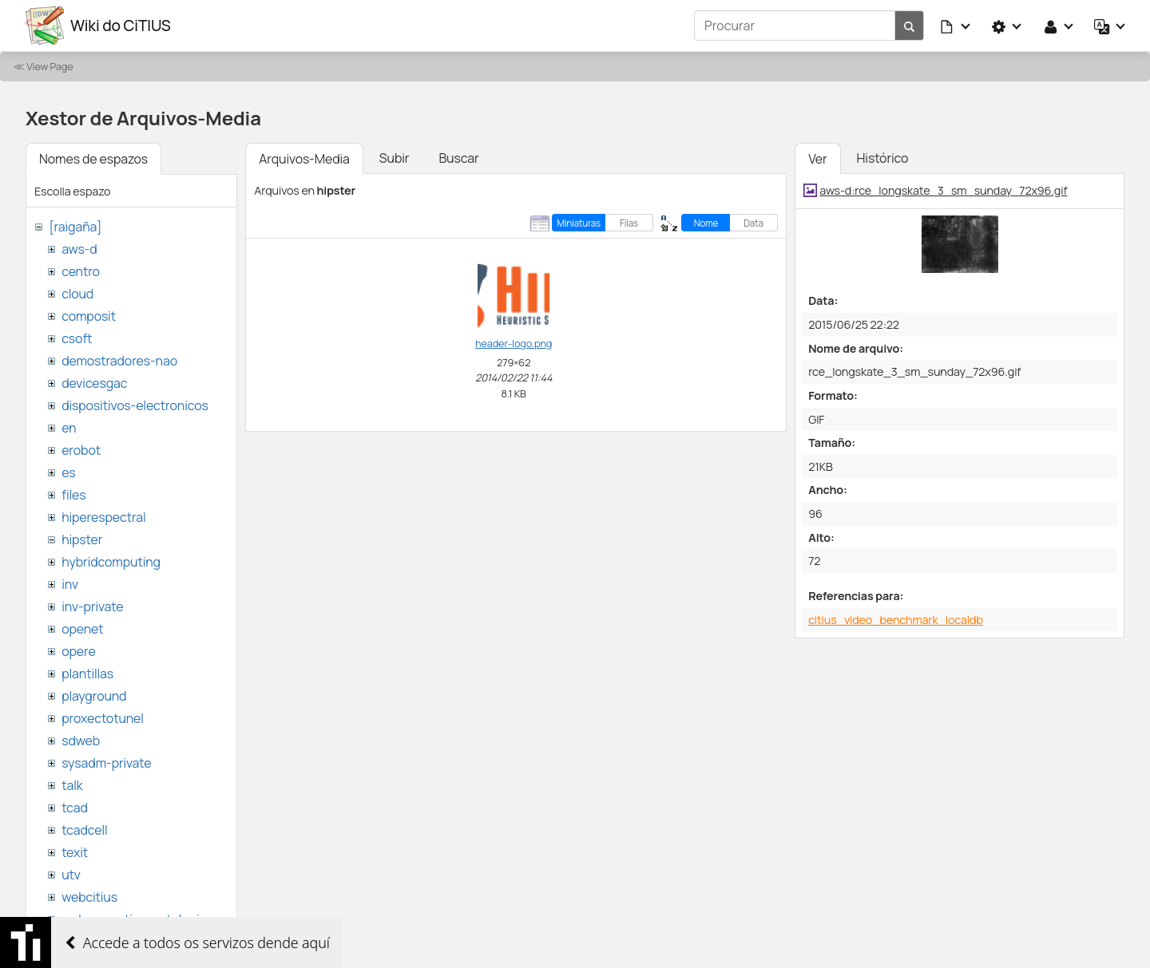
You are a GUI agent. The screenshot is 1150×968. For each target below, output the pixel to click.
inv (69, 584)
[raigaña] (75, 226)
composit (88, 316)
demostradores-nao (119, 360)
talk (71, 785)
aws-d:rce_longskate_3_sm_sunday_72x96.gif (943, 190)
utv (71, 874)
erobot (81, 450)
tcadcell (84, 830)
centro (80, 271)
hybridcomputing (111, 562)
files (73, 495)
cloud (77, 293)
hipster (81, 539)
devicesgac (94, 383)
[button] (956, 26)
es (68, 472)
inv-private (92, 606)
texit (74, 852)
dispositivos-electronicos (134, 405)
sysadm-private (106, 763)
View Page (49, 66)
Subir (394, 158)
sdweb (80, 740)
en (68, 428)
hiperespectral (103, 517)
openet (82, 629)
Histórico (883, 158)
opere (78, 651)
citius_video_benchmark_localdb (895, 619)
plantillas (87, 673)
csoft (76, 338)
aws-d (79, 249)
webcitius (89, 897)
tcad (74, 807)
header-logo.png (513, 343)
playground (93, 696)
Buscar (458, 158)
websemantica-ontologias (136, 919)
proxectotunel (102, 718)
